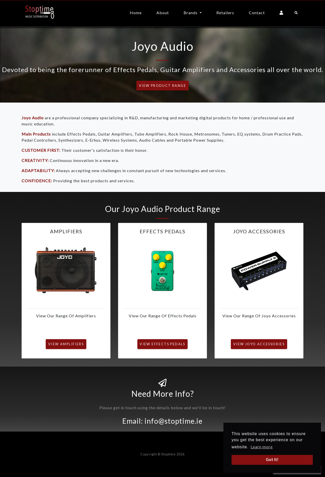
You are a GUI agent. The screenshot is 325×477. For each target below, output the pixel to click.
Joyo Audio (33, 117)
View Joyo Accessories (259, 344)
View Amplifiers (66, 344)
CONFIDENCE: (37, 180)
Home (136, 12)
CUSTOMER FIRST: (41, 150)
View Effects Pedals (162, 344)
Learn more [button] (262, 446)
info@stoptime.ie (173, 421)
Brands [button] (191, 12)
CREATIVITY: (35, 160)
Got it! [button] (272, 459)
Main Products (36, 133)
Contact (257, 12)
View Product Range (162, 86)
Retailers (225, 12)
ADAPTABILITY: (38, 170)
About (162, 12)
